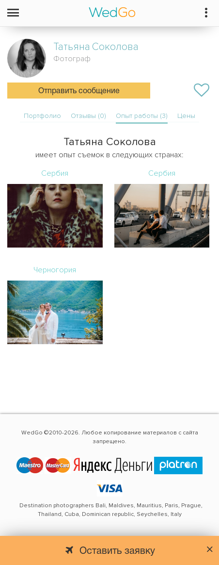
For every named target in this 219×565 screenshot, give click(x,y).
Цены (186, 116)
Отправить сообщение (79, 91)
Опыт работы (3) (142, 116)
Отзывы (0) (88, 116)
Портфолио (42, 116)
